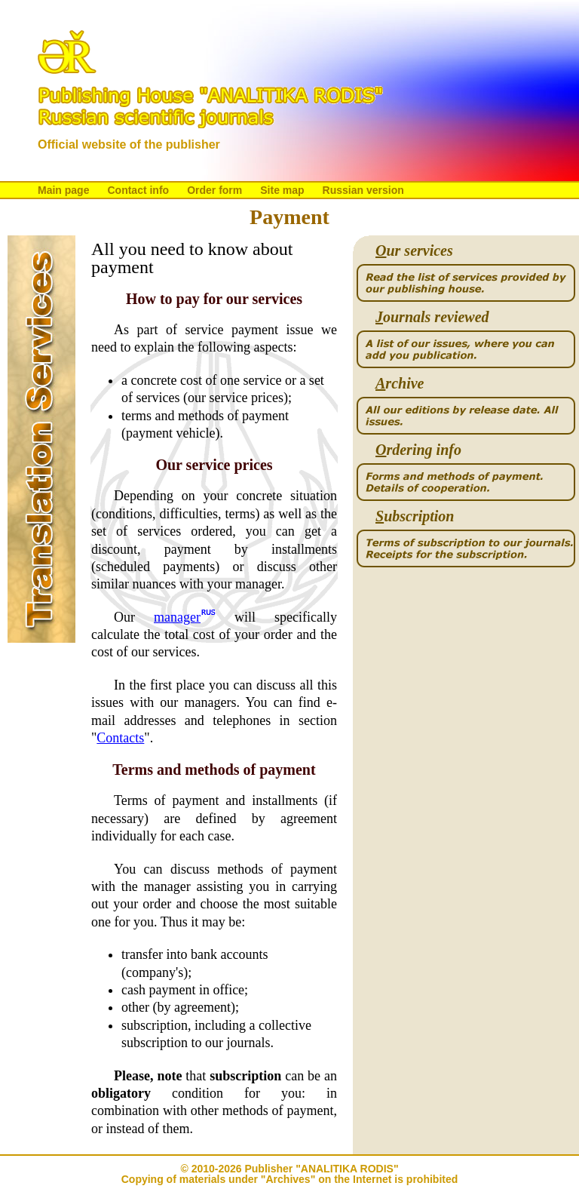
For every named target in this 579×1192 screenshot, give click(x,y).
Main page (63, 190)
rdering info (418, 450)
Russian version (363, 190)
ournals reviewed (432, 317)
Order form (214, 190)
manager (177, 617)
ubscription (414, 516)
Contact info (138, 190)
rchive (399, 384)
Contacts (120, 737)
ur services (414, 251)
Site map (282, 190)
